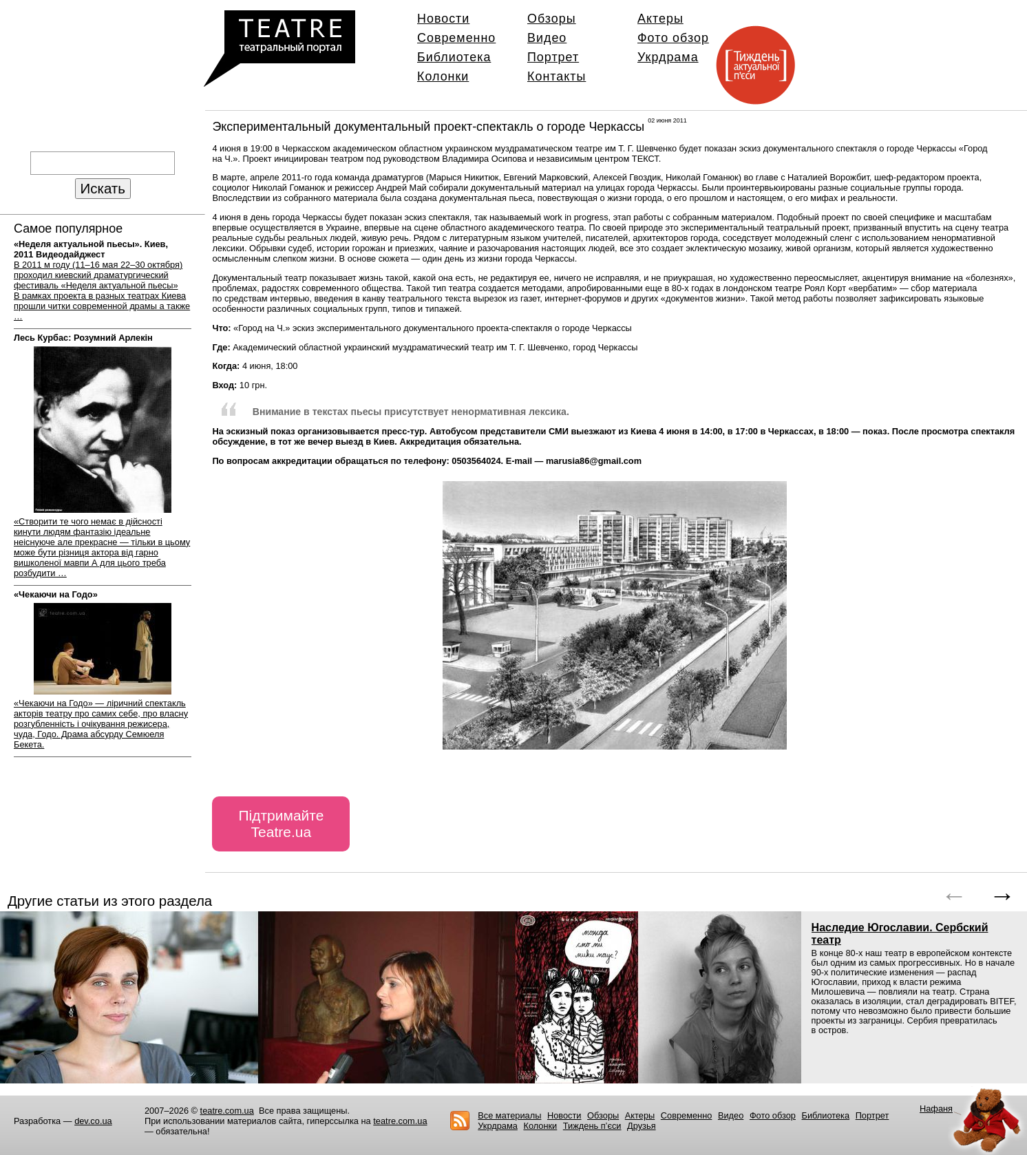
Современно (456, 38)
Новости (443, 18)
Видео (547, 38)
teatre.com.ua (227, 1110)
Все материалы (509, 1115)
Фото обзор (673, 38)
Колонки (443, 76)
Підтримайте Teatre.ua (281, 823)
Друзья (641, 1126)
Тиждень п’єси (592, 1126)
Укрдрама (668, 57)
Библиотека (454, 57)
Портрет (553, 57)
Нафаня (936, 1108)
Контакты (556, 76)
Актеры (660, 18)
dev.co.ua (93, 1121)
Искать (103, 188)
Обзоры (551, 18)
